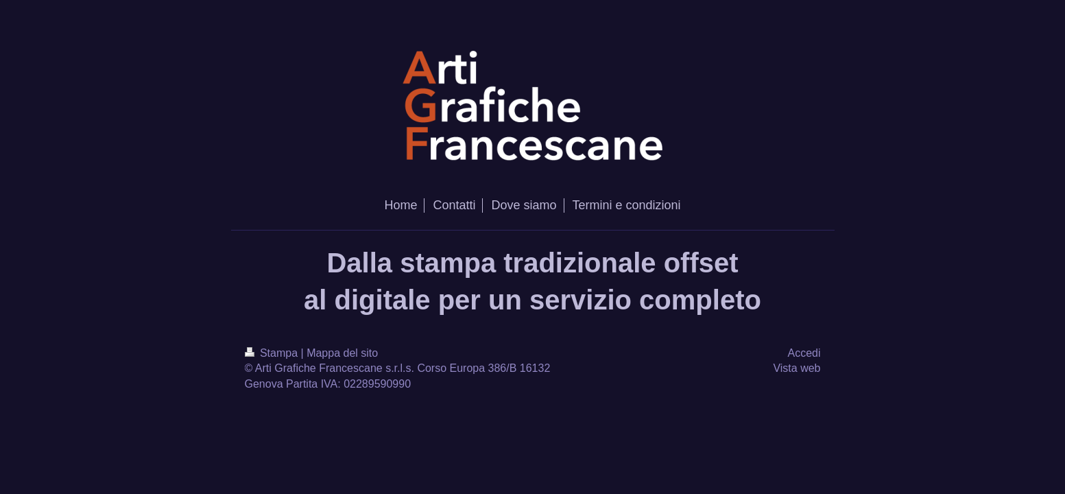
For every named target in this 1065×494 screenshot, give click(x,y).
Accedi (803, 353)
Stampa (273, 353)
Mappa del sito (342, 353)
